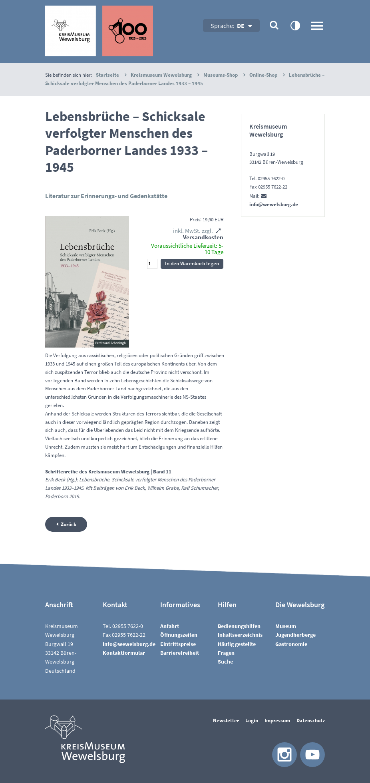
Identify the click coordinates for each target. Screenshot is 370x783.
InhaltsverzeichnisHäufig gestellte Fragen (240, 643)
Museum (285, 626)
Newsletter (226, 720)
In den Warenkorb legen (192, 263)
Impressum (277, 720)
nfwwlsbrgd (129, 644)
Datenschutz (310, 720)
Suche (225, 661)
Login (251, 720)
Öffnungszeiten (178, 634)
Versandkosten (203, 237)
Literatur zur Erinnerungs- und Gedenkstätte (106, 196)
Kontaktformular (124, 652)
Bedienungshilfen (239, 626)
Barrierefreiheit (179, 652)
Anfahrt (169, 626)
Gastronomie (291, 644)
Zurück (68, 524)
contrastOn (295, 25)
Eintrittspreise (178, 644)
